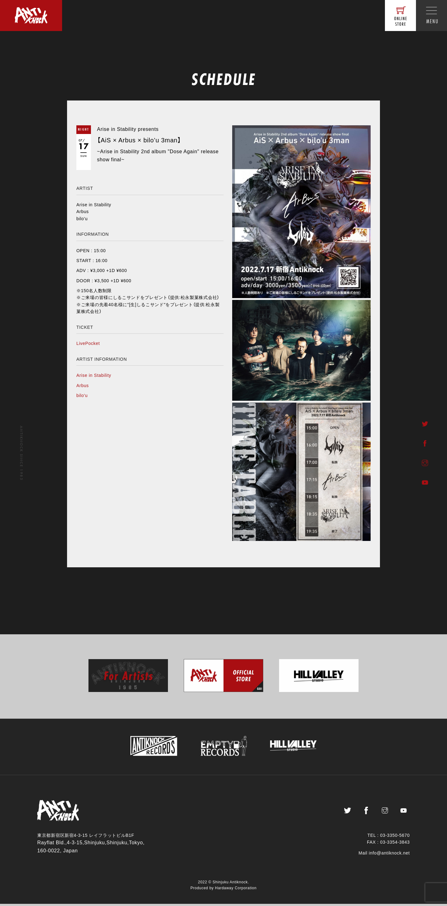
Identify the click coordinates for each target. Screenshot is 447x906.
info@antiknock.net (389, 855)
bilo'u (82, 395)
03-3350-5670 (395, 837)
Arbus (82, 385)
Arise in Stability (93, 375)
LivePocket (88, 343)
